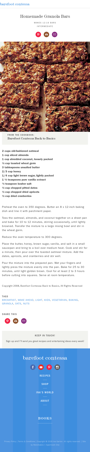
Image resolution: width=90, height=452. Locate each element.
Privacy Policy (10, 441)
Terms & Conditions (26, 441)
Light (38, 300)
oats (18, 303)
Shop (45, 384)
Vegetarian (59, 300)
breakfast (9, 300)
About (45, 400)
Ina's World (45, 392)
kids (47, 300)
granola (7, 303)
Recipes (45, 375)
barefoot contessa (14, 4)
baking (73, 300)
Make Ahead (26, 300)
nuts (26, 303)
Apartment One (52, 445)
